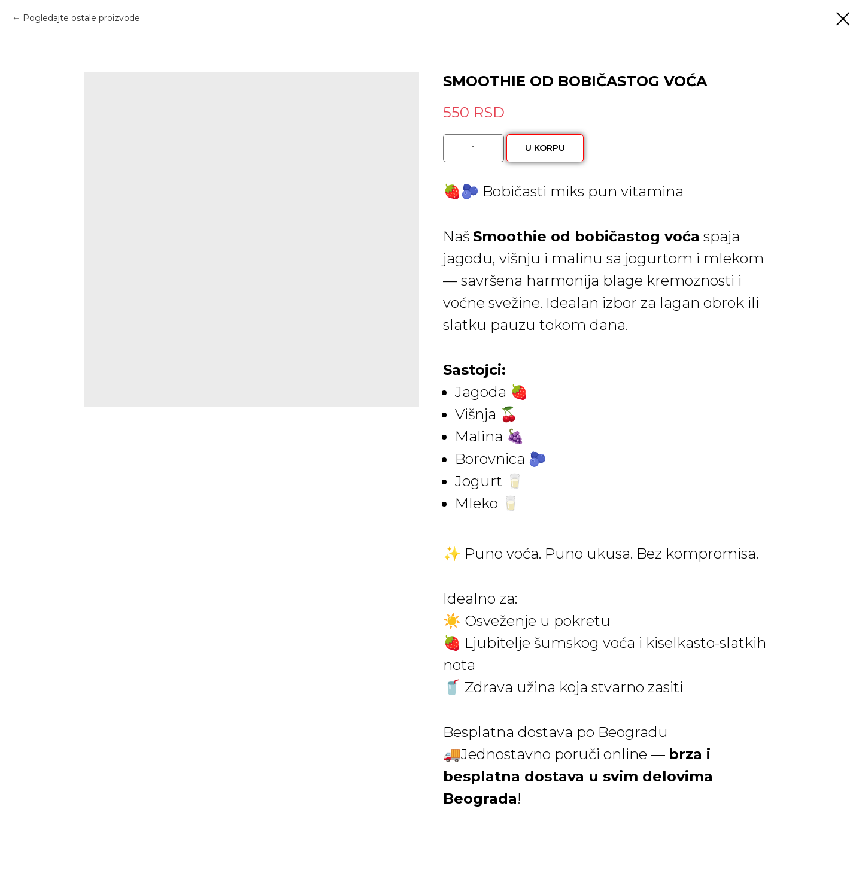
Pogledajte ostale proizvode (81, 18)
